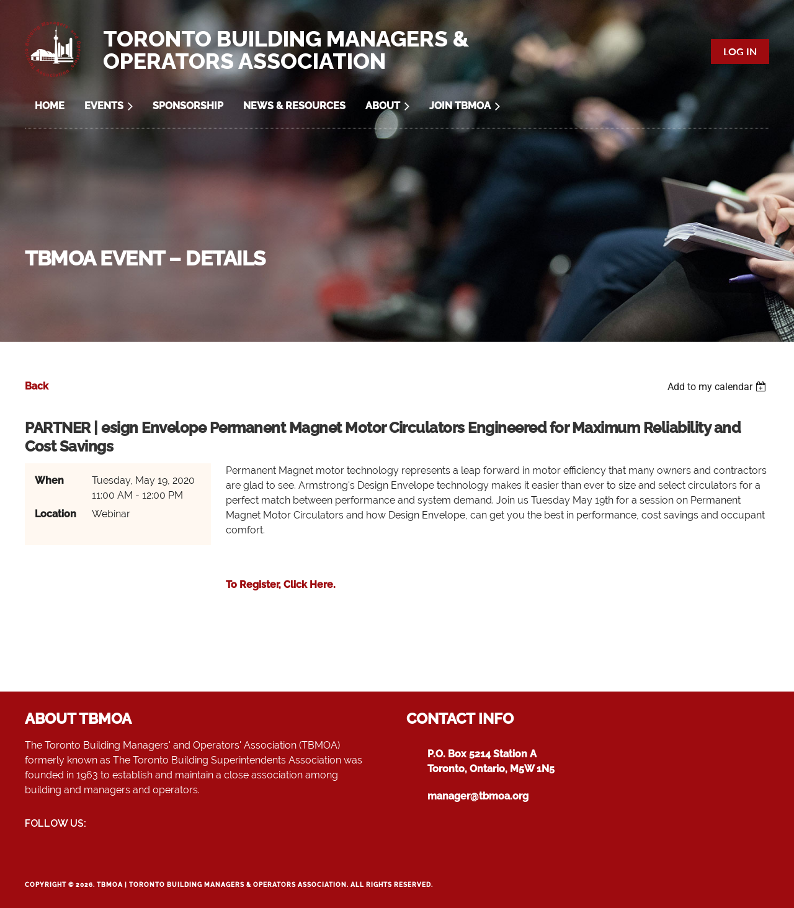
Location (55, 514)
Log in (740, 51)
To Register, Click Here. (281, 584)
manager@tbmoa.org (478, 796)
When (49, 480)
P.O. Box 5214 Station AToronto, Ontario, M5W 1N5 (491, 761)
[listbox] (718, 386)
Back (36, 386)
